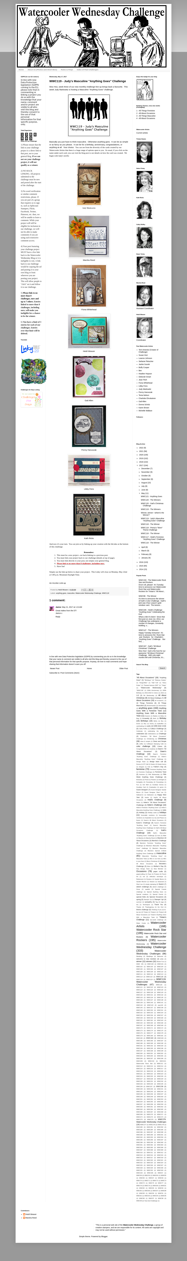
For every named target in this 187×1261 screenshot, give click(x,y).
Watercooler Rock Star (151, 929)
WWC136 (139, 1000)
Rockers (149, 879)
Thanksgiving (149, 907)
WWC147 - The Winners (148, 630)
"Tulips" (163, 685)
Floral (146, 779)
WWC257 (139, 1104)
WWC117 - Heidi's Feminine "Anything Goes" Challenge (153, 538)
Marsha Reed (89, 260)
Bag (137, 718)
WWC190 (160, 1043)
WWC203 (139, 1056)
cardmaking (140, 726)
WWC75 (151, 1183)
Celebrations (152, 733)
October (144, 476)
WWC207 (150, 1058)
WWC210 (151, 1061)
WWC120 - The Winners (151, 500)
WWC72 (155, 1180)
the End (160, 907)
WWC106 (150, 969)
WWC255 (150, 1101)
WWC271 (160, 1114)
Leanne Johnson (145, 358)
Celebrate (139, 731)
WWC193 (160, 1046)
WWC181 (160, 1035)
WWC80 (155, 1185)
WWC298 (139, 1142)
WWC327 (160, 1165)
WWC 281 (139, 964)
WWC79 (147, 1185)
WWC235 (160, 1084)
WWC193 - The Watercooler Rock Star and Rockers (152, 581)
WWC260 (139, 1107)
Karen (138, 820)
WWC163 (160, 1020)
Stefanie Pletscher (146, 361)
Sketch (161, 884)
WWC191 (139, 1046)
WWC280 (139, 1127)
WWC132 (160, 995)
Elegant (141, 767)
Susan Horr (143, 355)
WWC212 (139, 1066)
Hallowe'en (139, 795)
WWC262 (160, 1107)
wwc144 (160, 1005)
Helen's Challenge (154, 805)
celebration (140, 734)
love (158, 835)
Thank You (158, 904)
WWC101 (160, 964)
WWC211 (160, 1063)
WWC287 (150, 1132)
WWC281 (150, 1127)
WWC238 (159, 1086)
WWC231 (150, 1081)
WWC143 (150, 1005)
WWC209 (139, 1061)
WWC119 (105, 593)
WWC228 (150, 1079)
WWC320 (150, 1160)
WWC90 (151, 1193)
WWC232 (160, 1081)
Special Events (158, 894)
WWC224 (139, 1076)
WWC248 (139, 1096)
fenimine (142, 774)
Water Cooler (141, 923)
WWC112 (150, 974)
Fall (149, 767)
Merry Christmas (152, 861)
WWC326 (150, 1165)
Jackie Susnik (144, 364)
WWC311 (150, 1152)
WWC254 (139, 1101)
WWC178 (160, 1033)
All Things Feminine (144, 703)
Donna (138, 764)
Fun (137, 784)
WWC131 (150, 995)
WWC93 (147, 1196)
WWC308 (150, 1150)
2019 (141, 458)
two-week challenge (156, 920)
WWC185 (139, 1040)
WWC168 (150, 1025)
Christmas (162, 739)
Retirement (139, 879)
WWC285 (160, 1129)
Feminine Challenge (145, 772)
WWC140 (150, 1002)
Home (21, 70)
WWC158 (139, 1018)
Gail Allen (89, 400)
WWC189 (150, 1043)
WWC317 (150, 1157)
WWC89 (142, 1193)
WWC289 (139, 1135)
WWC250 (160, 1096)
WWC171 (150, 1028)
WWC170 (139, 1028)
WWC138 (160, 1000)
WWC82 (142, 1188)
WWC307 (139, 1150)
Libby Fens (89, 489)
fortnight (161, 779)
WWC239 (139, 1089)
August (144, 483)
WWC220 (160, 1071)
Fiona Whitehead (88, 309)
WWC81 (163, 1185)
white (161, 959)
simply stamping (150, 884)
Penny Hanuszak (88, 450)
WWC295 (139, 1140)
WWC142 (139, 1005)
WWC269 (139, 1114)
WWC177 (150, 1033)
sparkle (147, 889)
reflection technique (156, 876)
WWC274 (160, 1117)
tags (162, 902)
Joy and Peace (159, 818)
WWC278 (152, 1124)
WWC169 (160, 1025)
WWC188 (139, 1043)
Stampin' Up (148, 899)
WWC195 (150, 1048)
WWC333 (160, 1170)
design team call (156, 762)
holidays (163, 812)
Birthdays (144, 721)
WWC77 (160, 1183)
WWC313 (139, 1155)
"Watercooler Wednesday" (151, 688)
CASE (164, 726)
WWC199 (160, 1051)
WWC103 (150, 966)
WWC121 (139, 987)
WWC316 (139, 1157)
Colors (160, 746)
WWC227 (139, 1079)
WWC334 (139, 1173)
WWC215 (139, 1068)
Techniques (146, 904)
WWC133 (139, 997)
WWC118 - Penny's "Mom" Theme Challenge (152, 529)
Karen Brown (144, 408)
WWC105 (139, 969)
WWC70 (139, 1180)
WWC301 (139, 1145)
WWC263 (139, 1109)
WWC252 (150, 1099)
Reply (58, 617)
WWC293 (150, 1137)
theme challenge (142, 910)
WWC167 (139, 1025)
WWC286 (139, 1132)
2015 (141, 566)
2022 (141, 448)
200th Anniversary (153, 690)
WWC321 (160, 1160)
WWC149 (139, 1010)
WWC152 (139, 1012)
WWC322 (139, 1162)
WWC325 (139, 1165)
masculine (71, 593)
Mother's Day (158, 866)
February (145, 554)
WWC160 (160, 1018)
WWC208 (160, 1058)
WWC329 (150, 1168)
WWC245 (139, 1094)
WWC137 (150, 1000)
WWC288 (160, 1132)
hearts (147, 797)
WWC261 (150, 1107)
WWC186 (150, 1040)
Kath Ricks (89, 538)
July (143, 486)
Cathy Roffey (143, 728)
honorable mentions (148, 815)
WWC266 (139, 1112)
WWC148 (160, 1007)
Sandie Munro (159, 879)
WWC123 (160, 987)
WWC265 (160, 1109)
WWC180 (150, 1035)
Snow (138, 889)
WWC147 (150, 1007)
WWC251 (139, 1099)
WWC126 (160, 990)
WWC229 (160, 1079)
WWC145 (139, 1007)
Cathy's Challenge (157, 729)
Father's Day (158, 767)
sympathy (148, 902)
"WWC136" (140, 690)
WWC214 (160, 1066)
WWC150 (150, 1010)
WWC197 (139, 1051)
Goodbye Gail (141, 787)
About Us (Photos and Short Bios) (42, 70)
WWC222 (150, 1074)
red (144, 876)
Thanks (138, 907)
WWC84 (160, 1188)
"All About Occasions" (145, 677)
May (143, 493)
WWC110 (160, 971)
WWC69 (160, 1178)
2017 (141, 465)
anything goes (61, 593)
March (144, 551)
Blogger (104, 1236)
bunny (152, 723)
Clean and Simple (159, 741)
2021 (141, 451)
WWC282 (160, 1127)
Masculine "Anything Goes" (152, 856)
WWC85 (139, 1190)
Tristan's (153, 912)
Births (155, 721)
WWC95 (163, 1196)
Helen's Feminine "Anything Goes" (147, 807)
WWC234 (150, 1084)
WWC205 (160, 1056)
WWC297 (160, 1140)
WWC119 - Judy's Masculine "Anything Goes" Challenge (153, 519)
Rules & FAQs (67, 70)
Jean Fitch (143, 380)
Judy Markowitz (88, 208)
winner (139, 961)
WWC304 (139, 1147)
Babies (155, 716)
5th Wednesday (148, 695)
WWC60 (155, 1175)
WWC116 (159, 977)
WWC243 (150, 1091)
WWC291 (160, 1135)
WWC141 (160, 1002)
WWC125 (150, 990)
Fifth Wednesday (154, 774)
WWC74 (142, 1183)
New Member (158, 869)
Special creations (142, 894)
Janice (58, 607)
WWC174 (150, 1030)
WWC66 (142, 1178)
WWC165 (150, 1023)
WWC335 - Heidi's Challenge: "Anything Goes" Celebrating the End (152, 612)
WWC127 (139, 992)
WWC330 (160, 1168)
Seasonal (161, 881)
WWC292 (139, 1137)
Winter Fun (160, 961)
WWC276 (150, 1119)
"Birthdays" (148, 680)
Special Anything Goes (155, 892)
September (146, 479)
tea (137, 904)
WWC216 (150, 1068)
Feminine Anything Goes (158, 769)
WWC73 (163, 1180)
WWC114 (139, 977)
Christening (150, 739)
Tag (156, 902)
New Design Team (143, 869)
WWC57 (160, 1173)
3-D (137, 695)
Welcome (160, 956)
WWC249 (150, 1096)
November (145, 472)
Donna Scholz (144, 405)
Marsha (141, 838)
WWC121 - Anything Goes (151, 496)
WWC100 (150, 964)
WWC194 (139, 1048)
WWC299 (150, 1142)
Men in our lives (155, 858)
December (145, 468)
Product (156, 874)
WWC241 (160, 1089)
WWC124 (139, 990)
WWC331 (139, 1170)
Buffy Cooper (144, 367)
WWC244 (160, 1091)
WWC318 (160, 1157)
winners (149, 961)
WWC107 (160, 969)
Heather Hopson (145, 374)
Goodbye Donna (157, 784)
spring (138, 899)
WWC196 (160, 1048)
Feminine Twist (160, 772)
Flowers (153, 779)
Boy (145, 723)
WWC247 (160, 1094)
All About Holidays (154, 698)
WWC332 (150, 1170)
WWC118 (139, 979)
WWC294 (160, 1137)
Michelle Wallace (145, 411)
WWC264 (150, 1109)
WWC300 (160, 1142)
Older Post (123, 668)
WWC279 (161, 1124)
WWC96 (142, 1198)
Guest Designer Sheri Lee (154, 792)
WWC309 (160, 1150)
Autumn (147, 716)
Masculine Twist (141, 858)
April (143, 547)
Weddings (149, 956)
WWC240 (150, 1089)
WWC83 (151, 1188)
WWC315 (160, 1155)
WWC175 (160, 1030)
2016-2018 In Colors (151, 693)
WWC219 (150, 1071)
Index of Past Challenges (87, 70)
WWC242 (139, 1091)
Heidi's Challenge (155, 800)
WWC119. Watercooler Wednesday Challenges (151, 982)
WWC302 (150, 1145)
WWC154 (160, 1012)
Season (152, 881)
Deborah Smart (145, 377)
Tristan (145, 912)
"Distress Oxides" (160, 680)
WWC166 (160, 1023)
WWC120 (159, 985)
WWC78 (139, 1185)
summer (139, 902)
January (144, 558)
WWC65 (163, 1175)
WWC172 (160, 1028)
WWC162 (150, 1020)
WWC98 (160, 1198)
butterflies (160, 723)
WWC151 (160, 1010)
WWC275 (139, 1119)
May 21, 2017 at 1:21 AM (72, 607)
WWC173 (139, 1030)
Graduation (152, 787)
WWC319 (139, 1160)
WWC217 (160, 1068)
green (162, 787)
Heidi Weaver (89, 351)
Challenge (162, 734)
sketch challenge (142, 887)
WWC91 (160, 1193)
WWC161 (139, 1020)
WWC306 (160, 1147)
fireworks (139, 779)
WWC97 (151, 1198)
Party (149, 874)
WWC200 (139, 1053)
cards (149, 726)
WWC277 (143, 1124)
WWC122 (150, 987)
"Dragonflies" (143, 683)
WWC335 (150, 1173)
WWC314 (150, 1155)
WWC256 (160, 1101)
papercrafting (140, 874)
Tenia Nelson (144, 395)
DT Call (145, 764)
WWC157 (160, 1015)
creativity (152, 749)
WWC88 (163, 1190)
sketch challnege (158, 887)
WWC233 (139, 1084)
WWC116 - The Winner (150, 533)
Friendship (149, 782)
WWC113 (160, 974)
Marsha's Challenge (159, 841)
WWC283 (139, 1129)
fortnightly (139, 782)
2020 (141, 455)
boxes (138, 723)
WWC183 (149, 1038)
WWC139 (139, 1002)
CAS (155, 726)
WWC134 (150, 997)
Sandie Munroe (141, 881)
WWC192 (150, 1046)
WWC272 (139, 1117)
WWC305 (150, 1147)
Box (162, 721)
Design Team (141, 761)
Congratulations (141, 749)
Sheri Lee (139, 884)
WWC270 (150, 1114)
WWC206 (139, 1058)
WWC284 (150, 1129)
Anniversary (162, 705)
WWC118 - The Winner (150, 524)
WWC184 (160, 1038)
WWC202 (160, 1053)
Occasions (141, 871)
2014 (141, 569)
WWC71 (147, 1180)
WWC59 (147, 1175)
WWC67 (151, 1178)
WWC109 (150, 971)
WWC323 (150, 1162)
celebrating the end (155, 731)
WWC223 (160, 1074)
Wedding (139, 956)
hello (164, 810)
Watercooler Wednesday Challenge (88, 593)
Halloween (150, 795)
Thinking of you (157, 909)
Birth (154, 718)
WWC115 (149, 977)
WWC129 (160, 992)
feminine (140, 769)
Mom (149, 866)
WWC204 (150, 1056)
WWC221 (139, 1074)
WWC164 (139, 1023)
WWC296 (150, 1140)
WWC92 (139, 1196)
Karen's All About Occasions (154, 820)
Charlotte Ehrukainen (147, 398)
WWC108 (139, 971)
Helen (138, 802)
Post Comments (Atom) (70, 673)
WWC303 (160, 1145)
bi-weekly (145, 718)
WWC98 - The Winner (147, 596)
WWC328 (139, 1168)
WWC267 (150, 1112)
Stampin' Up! (159, 899)
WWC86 (147, 1190)
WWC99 (139, 1201)
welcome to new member (146, 959)
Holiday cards (152, 812)
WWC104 (160, 966)
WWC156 (150, 1015)
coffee (141, 744)
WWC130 (139, 995)
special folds (141, 897)
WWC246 (150, 1094)
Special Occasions (156, 897)
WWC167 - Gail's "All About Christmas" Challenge (150, 647)
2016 (141, 562)
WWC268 (160, 1112)
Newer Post (54, 668)
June (143, 490)
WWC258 (150, 1104)
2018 (141, 462)
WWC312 (160, 1152)
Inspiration (148, 818)
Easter (153, 764)
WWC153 (150, 1012)
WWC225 (150, 1076)
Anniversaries (151, 705)
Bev (140, 371)
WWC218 (139, 1071)
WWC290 (150, 1135)
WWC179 (139, 1035)
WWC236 (139, 1086)
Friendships (160, 782)
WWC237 (149, 1086)
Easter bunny (162, 764)
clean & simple (145, 741)
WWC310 (139, 1152)
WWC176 (139, 1033)
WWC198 (150, 1051)
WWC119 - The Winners (151, 509)
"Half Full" (154, 683)
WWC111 (139, 974)
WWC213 (150, 1066)
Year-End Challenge (150, 1201)
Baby (162, 716)
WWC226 (160, 1076)
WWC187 (160, 1040)
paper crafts (158, 871)
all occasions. (159, 700)
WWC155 (139, 1015)
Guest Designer (142, 790)
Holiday (141, 813)
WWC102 (139, 966)
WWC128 (150, 992)
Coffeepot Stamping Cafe (155, 744)
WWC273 (150, 1117)
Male (164, 835)
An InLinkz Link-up (57, 583)
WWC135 (160, 997)
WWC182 (139, 1038)
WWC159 (150, 1018)
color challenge (143, 746)
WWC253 (160, 1099)
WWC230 (139, 1081)
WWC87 (155, 1190)
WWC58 (139, 1175)
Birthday (163, 718)
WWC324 (160, 1162)
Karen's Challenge (143, 823)
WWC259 (160, 1104)
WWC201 (150, 1053)
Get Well (146, 784)
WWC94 (155, 1196)
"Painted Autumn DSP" (151, 685)
